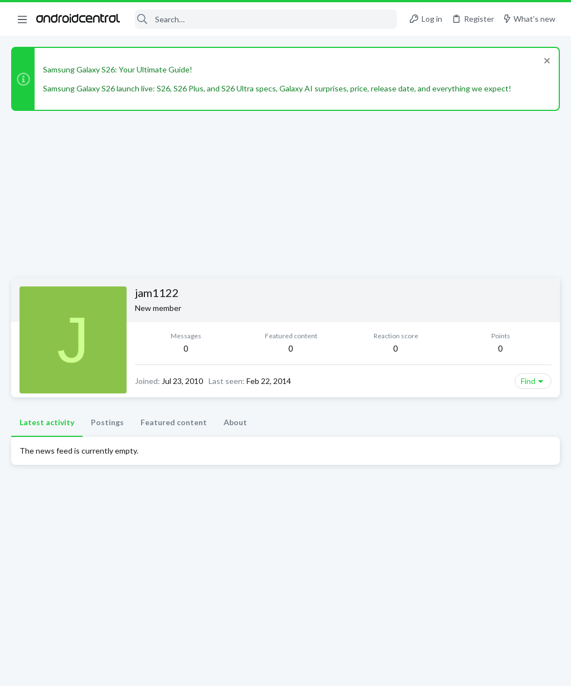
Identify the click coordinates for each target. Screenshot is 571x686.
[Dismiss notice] (545, 62)
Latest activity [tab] (47, 422)
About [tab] (235, 422)
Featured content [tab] (174, 422)
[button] (22, 18)
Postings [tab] (107, 422)
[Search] (266, 19)
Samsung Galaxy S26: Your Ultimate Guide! (117, 69)
